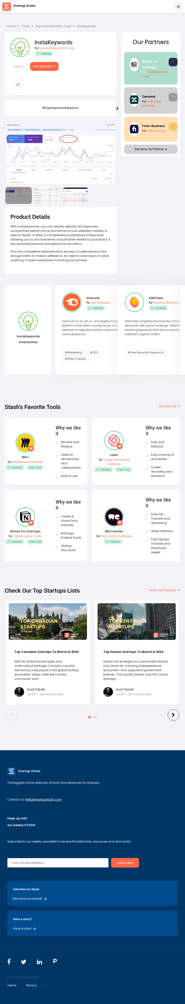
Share (18, 66)
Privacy (31, 985)
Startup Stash (24, 6)
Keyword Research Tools (55, 26)
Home (13, 26)
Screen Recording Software (116, 462)
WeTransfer (114, 531)
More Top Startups (165, 590)
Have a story (24, 928)
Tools (26, 26)
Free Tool (35, 467)
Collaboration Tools (27, 536)
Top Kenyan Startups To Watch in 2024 (133, 652)
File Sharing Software (116, 536)
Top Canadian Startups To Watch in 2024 (46, 652)
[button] (89, 717)
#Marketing (73, 352)
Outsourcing (156, 131)
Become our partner (30, 899)
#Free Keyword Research (60, 108)
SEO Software (100, 303)
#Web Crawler (75, 359)
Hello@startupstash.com (43, 799)
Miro (25, 457)
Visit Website (44, 66)
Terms (11, 985)
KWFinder (156, 298)
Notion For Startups (25, 531)
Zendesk (148, 96)
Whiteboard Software (27, 462)
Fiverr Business (153, 126)
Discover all (169, 406)
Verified (43, 54)
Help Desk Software (151, 103)
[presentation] (117, 109)
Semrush (93, 298)
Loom (114, 455)
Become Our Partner (151, 149)
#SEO (94, 352)
